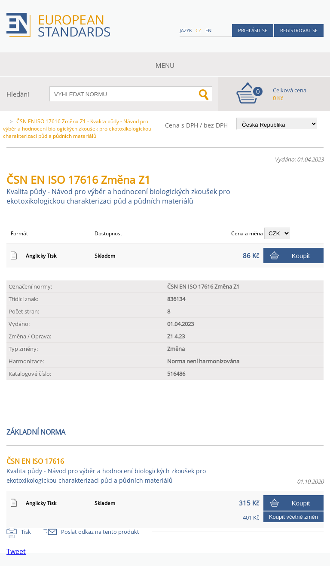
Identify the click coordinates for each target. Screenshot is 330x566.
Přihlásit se (252, 30)
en (208, 30)
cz (198, 30)
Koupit (301, 255)
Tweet (16, 551)
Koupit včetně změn (293, 517)
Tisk (26, 532)
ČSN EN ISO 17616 (106, 470)
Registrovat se (299, 30)
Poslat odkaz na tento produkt (100, 532)
